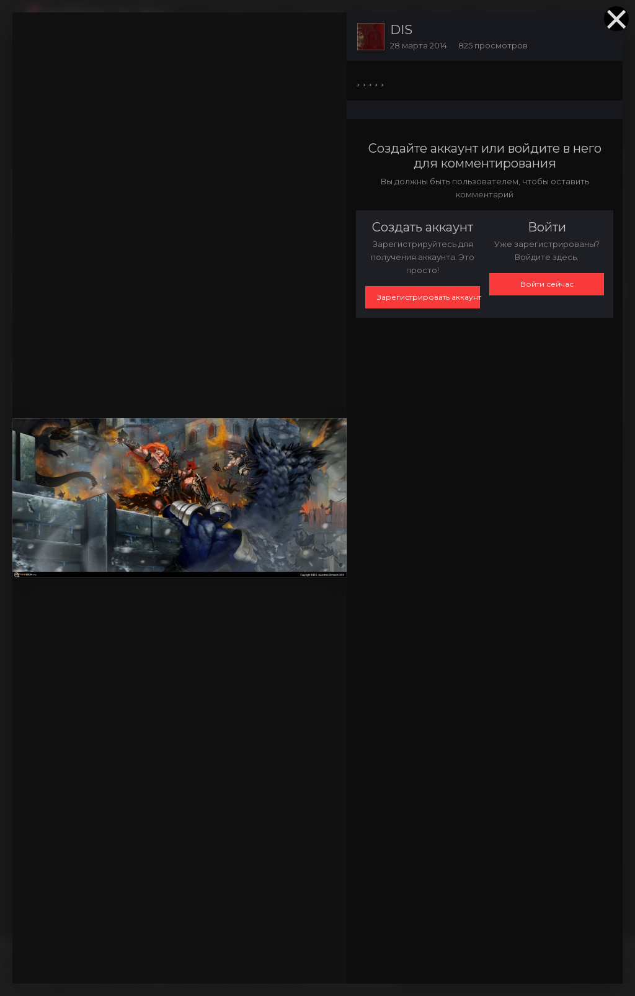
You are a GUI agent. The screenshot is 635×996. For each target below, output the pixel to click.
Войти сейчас (547, 284)
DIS (401, 29)
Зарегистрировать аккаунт (428, 297)
